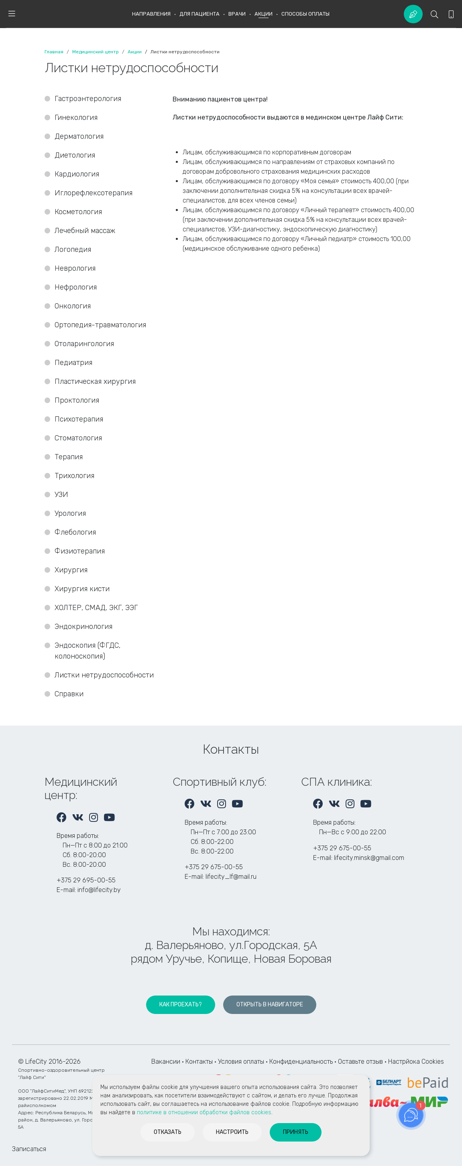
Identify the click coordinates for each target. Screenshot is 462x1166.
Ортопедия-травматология (100, 324)
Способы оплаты (305, 14)
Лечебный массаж (85, 230)
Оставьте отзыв (361, 1061)
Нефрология (76, 287)
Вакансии (165, 1061)
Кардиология (77, 174)
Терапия (69, 456)
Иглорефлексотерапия (93, 193)
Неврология (75, 268)
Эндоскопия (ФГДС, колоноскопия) (87, 651)
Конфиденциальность (301, 1061)
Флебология (75, 532)
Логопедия (73, 249)
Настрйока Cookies (416, 1061)
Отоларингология (84, 343)
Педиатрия (73, 362)
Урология (70, 513)
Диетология (75, 155)
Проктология (77, 400)
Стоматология (79, 438)
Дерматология (79, 136)
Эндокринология (83, 626)
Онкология (73, 306)
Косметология (78, 211)
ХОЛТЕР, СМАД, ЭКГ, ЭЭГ (96, 607)
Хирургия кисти (83, 588)
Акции (263, 14)
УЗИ (61, 494)
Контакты (199, 1061)
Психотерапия (79, 419)
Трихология (74, 475)
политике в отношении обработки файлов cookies (204, 1112)
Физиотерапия (80, 551)
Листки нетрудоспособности (104, 675)
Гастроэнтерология (88, 98)
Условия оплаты (241, 1061)
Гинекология (76, 117)
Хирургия (71, 570)
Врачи (237, 14)
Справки (69, 693)
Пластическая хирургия (95, 381)
